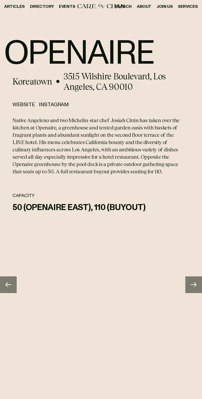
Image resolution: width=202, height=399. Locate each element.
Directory (42, 6)
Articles (14, 6)
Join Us (165, 6)
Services (188, 6)
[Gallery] (101, 285)
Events (67, 6)
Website (24, 104)
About (144, 6)
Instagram (54, 104)
